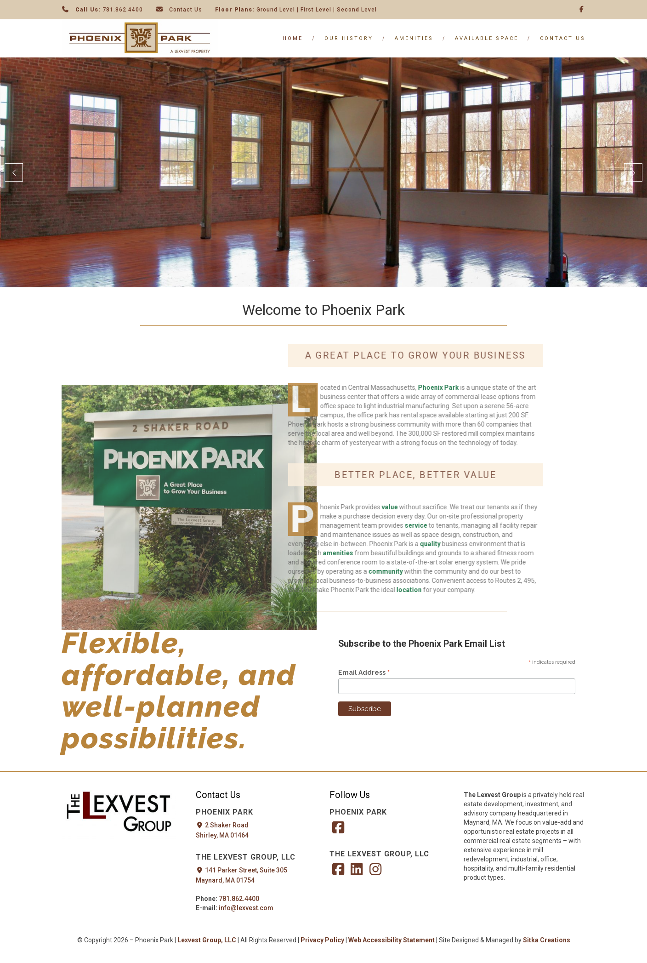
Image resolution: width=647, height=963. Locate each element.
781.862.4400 (122, 9)
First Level (316, 9)
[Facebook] (582, 9)
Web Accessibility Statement (392, 940)
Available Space (486, 38)
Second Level (357, 9)
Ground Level (275, 9)
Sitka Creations (546, 940)
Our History (348, 38)
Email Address (364, 672)
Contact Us (185, 9)
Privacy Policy (322, 940)
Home (293, 38)
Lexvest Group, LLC (206, 940)
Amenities (414, 38)
